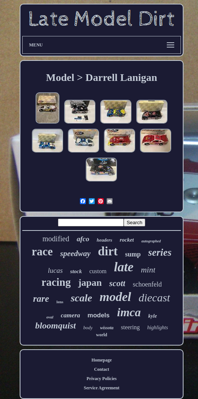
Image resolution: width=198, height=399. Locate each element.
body (87, 327)
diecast (154, 297)
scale (81, 298)
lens (59, 302)
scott (117, 283)
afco (83, 239)
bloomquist (55, 325)
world (101, 334)
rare (41, 299)
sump (133, 254)
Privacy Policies (102, 378)
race (42, 251)
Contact (101, 369)
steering (130, 327)
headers (104, 240)
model (115, 297)
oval (49, 317)
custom (97, 271)
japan (90, 282)
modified (55, 239)
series (160, 252)
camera (70, 315)
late (123, 267)
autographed (150, 241)
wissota (106, 327)
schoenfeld (147, 284)
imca (129, 312)
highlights (157, 327)
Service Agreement (101, 387)
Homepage (101, 360)
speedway (75, 253)
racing (56, 282)
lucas (55, 270)
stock (76, 271)
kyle (152, 316)
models (99, 315)
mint (148, 269)
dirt (108, 251)
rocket (127, 240)
